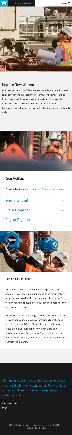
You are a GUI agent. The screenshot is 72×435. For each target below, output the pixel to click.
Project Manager (34, 210)
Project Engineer (34, 219)
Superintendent (34, 200)
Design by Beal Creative (36, 428)
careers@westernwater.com (48, 189)
